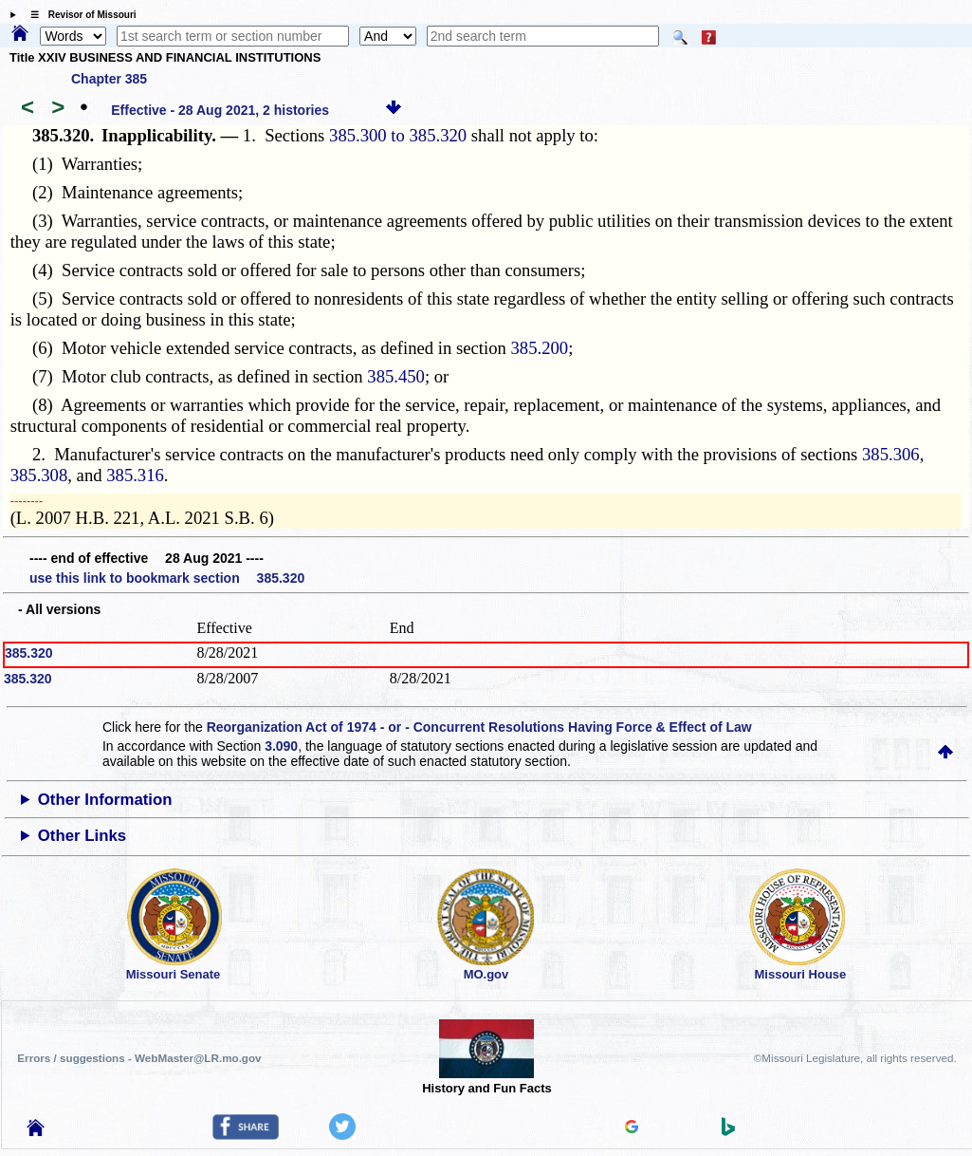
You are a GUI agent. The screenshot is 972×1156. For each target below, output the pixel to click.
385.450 (396, 376)
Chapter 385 (109, 78)
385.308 (39, 475)
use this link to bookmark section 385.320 (166, 578)
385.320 (29, 653)
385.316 (135, 475)
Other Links (82, 836)
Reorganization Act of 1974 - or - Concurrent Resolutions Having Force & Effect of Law (479, 727)
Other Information (105, 800)
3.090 (281, 746)
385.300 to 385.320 (398, 135)
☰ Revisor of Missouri (79, 14)
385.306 (891, 454)
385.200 (540, 348)
